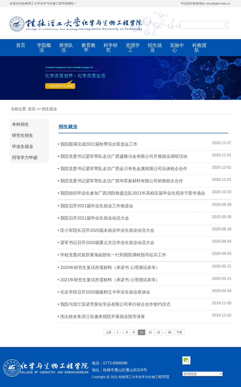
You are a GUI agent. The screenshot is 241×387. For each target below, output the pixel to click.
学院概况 (44, 47)
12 (158, 332)
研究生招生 (22, 135)
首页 (20, 45)
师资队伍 (66, 47)
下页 (179, 332)
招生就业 (155, 47)
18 (169, 332)
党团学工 (133, 47)
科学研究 (111, 47)
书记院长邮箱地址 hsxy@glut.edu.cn (205, 3)
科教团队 (199, 47)
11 (150, 332)
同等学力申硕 (24, 157)
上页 (108, 332)
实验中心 (177, 47)
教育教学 (88, 47)
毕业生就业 (22, 146)
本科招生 (20, 124)
